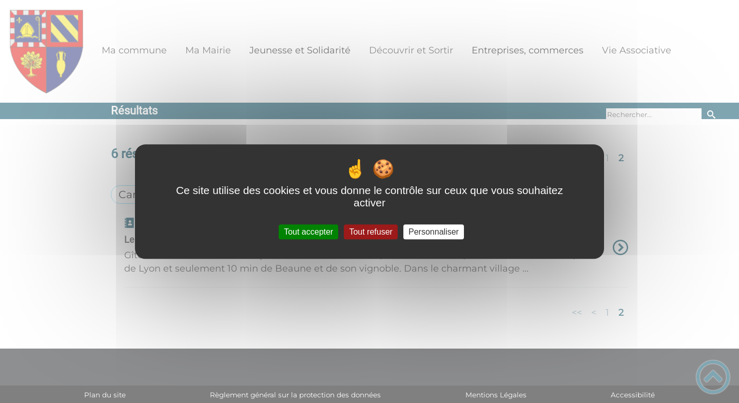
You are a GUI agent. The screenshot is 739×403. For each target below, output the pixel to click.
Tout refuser (370, 231)
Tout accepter (308, 231)
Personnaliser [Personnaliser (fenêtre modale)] (434, 231)
